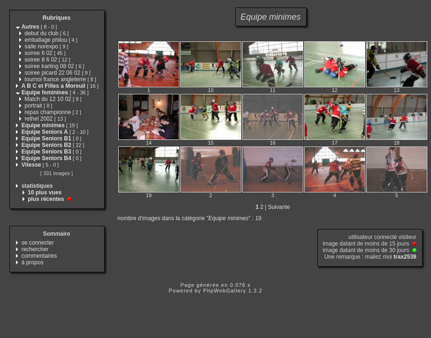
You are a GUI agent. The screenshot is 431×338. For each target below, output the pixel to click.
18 (397, 143)
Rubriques (56, 18)
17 (335, 143)
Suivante (279, 207)
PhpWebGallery (224, 290)
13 (397, 90)
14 (149, 143)
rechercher (35, 249)
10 (211, 90)
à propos (33, 262)
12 (335, 90)
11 (273, 90)
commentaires (39, 256)
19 (149, 195)
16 (273, 143)
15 (211, 143)
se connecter (38, 242)
